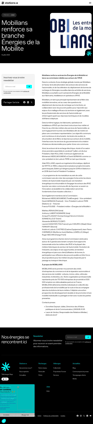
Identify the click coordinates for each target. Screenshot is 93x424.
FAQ (47, 391)
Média (75, 379)
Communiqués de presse (81, 371)
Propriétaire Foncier (59, 371)
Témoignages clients (79, 375)
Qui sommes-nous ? (25, 368)
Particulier (42, 371)
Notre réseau (43, 368)
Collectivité (57, 368)
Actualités (22, 375)
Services (56, 375)
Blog (74, 368)
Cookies (63, 416)
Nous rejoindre (24, 371)
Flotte (40, 375)
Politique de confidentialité (50, 416)
